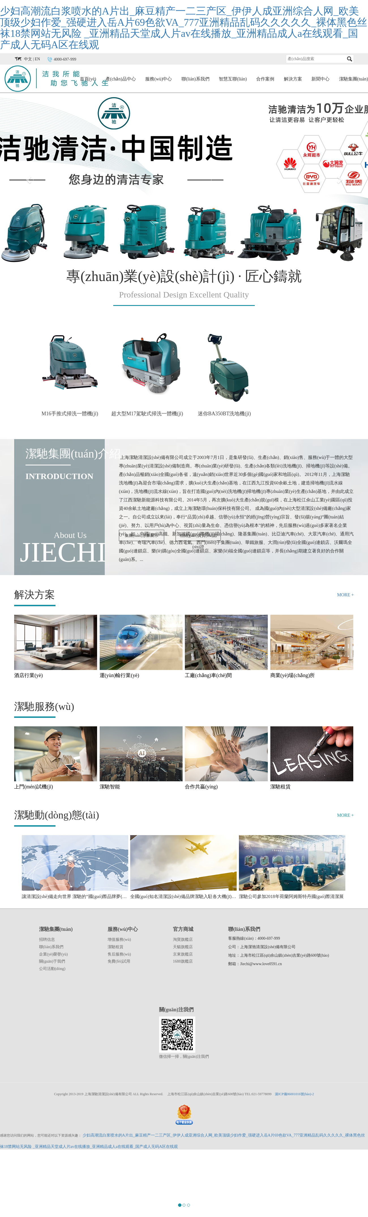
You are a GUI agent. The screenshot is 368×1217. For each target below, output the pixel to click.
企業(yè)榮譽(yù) (53, 954)
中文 (28, 59)
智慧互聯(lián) (233, 78)
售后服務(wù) (119, 954)
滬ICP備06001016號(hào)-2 (294, 1094)
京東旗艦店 (183, 954)
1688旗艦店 (183, 961)
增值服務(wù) (119, 939)
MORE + (345, 594)
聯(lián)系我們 (195, 78)
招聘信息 (47, 939)
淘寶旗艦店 (183, 939)
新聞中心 (320, 78)
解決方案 (293, 78)
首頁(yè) (88, 78)
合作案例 (265, 78)
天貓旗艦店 (183, 947)
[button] (27, 178)
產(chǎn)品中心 (121, 78)
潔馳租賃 (115, 947)
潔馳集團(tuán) (353, 78)
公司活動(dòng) (52, 969)
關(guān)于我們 (52, 961)
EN (37, 59)
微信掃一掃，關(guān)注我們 (184, 1056)
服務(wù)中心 (158, 78)
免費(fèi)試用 (119, 961)
